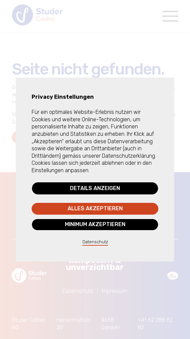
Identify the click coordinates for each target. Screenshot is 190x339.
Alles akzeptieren (95, 208)
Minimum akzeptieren (95, 224)
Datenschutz (95, 241)
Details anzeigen (95, 188)
